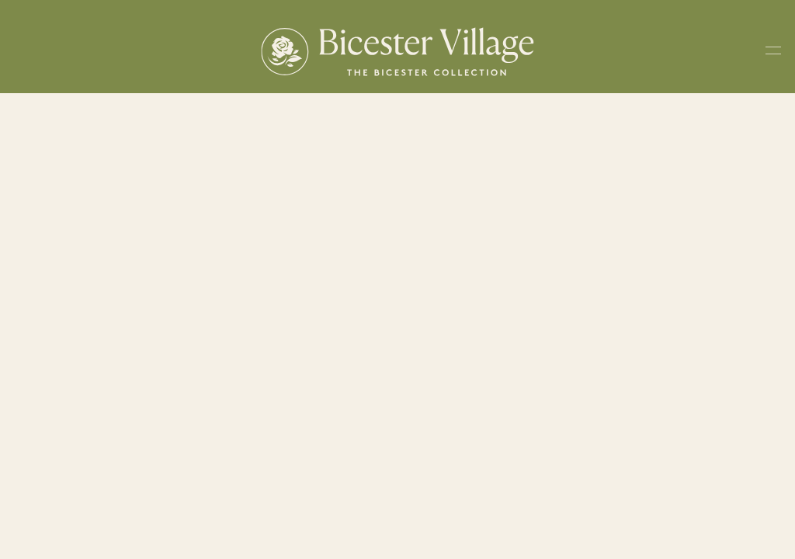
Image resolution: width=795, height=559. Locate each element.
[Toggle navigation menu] (773, 53)
